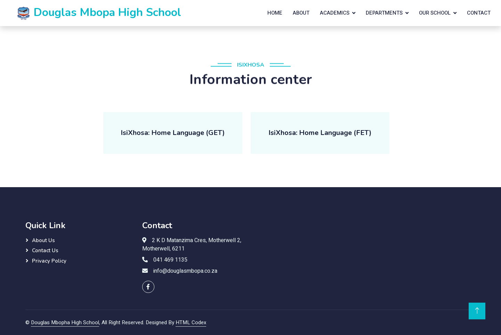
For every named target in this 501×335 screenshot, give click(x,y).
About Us (43, 240)
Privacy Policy (49, 260)
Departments (384, 13)
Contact (479, 13)
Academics (334, 13)
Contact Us (45, 250)
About (301, 13)
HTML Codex (191, 322)
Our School (435, 13)
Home (274, 13)
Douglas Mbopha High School (65, 322)
